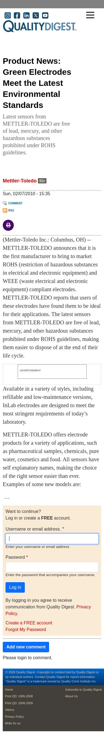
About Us (71, 696)
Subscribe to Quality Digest (83, 689)
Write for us (12, 723)
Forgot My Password (26, 629)
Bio (42, 181)
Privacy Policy (14, 716)
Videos (9, 709)
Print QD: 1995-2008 (19, 696)
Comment (15, 203)
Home (9, 689)
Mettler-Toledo (20, 181)
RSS (11, 210)
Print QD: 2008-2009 (19, 703)
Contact (40, 677)
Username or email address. (33, 529)
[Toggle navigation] (91, 15)
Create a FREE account (29, 623)
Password (15, 557)
